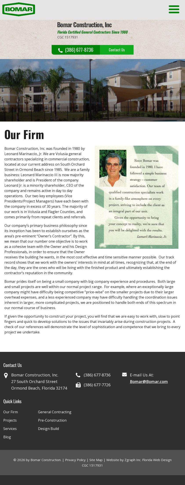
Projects (10, 420)
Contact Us (117, 49)
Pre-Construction (52, 420)
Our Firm (10, 412)
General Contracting (54, 412)
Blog (7, 437)
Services (10, 428)
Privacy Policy (75, 460)
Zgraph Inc (133, 460)
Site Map (96, 460)
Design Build (48, 428)
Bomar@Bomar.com (149, 381)
